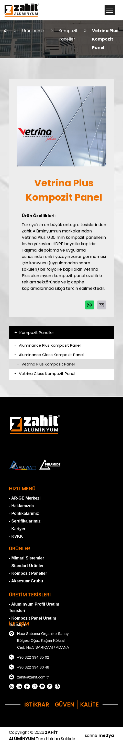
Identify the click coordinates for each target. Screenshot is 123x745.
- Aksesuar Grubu (26, 581)
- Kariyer (17, 529)
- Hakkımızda (21, 506)
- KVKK (16, 537)
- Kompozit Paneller (28, 574)
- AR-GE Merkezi (25, 498)
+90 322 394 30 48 (29, 667)
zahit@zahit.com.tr (29, 677)
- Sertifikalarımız (25, 521)
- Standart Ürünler (26, 566)
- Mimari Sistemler (26, 558)
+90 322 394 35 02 (29, 657)
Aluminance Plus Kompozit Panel (47, 346)
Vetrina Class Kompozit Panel (44, 374)
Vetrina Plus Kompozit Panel (105, 39)
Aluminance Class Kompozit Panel (49, 355)
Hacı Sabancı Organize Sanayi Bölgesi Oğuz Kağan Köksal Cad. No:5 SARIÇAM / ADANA (39, 640)
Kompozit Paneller (68, 35)
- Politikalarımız (24, 514)
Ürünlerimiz (33, 31)
